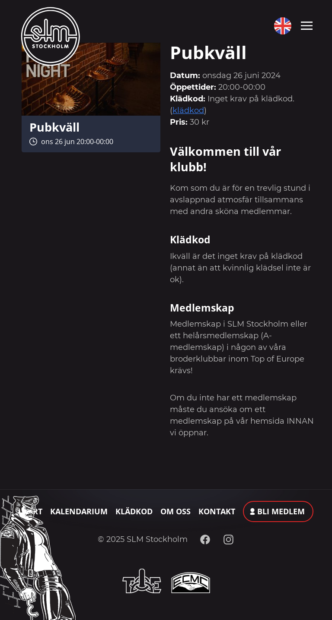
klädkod (188, 110)
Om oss (175, 511)
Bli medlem (281, 511)
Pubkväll (54, 127)
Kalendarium (79, 511)
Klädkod (134, 511)
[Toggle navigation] (307, 25)
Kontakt (216, 511)
